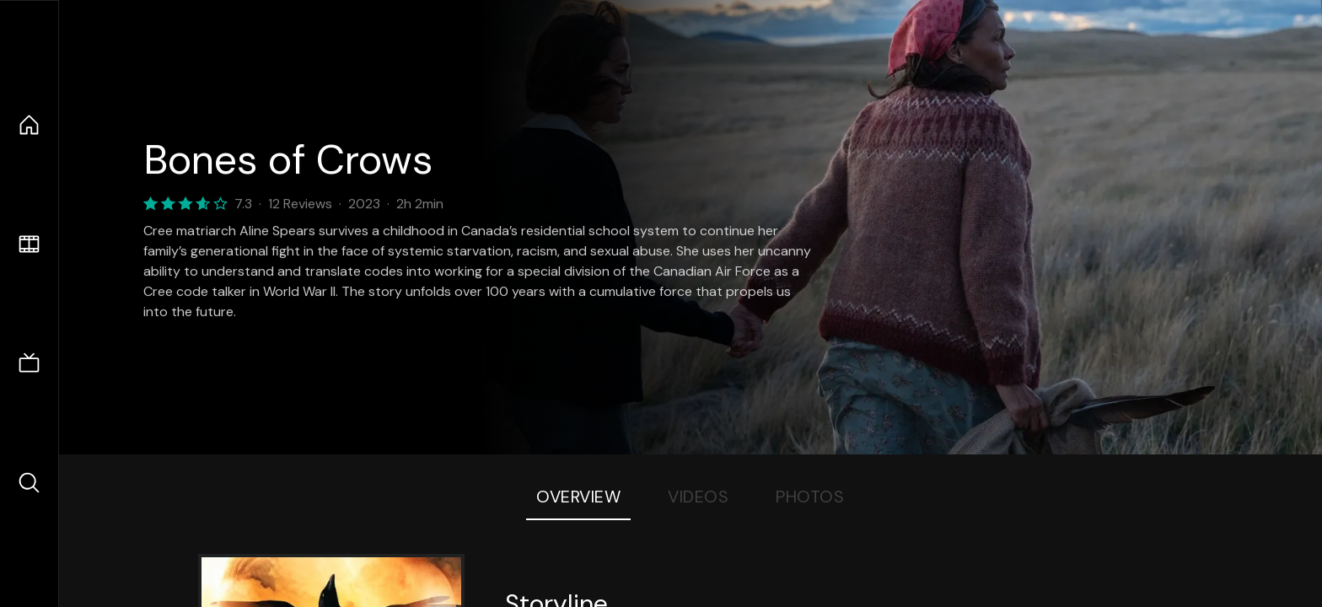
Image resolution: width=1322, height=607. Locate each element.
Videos (698, 497)
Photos (810, 497)
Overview (578, 497)
